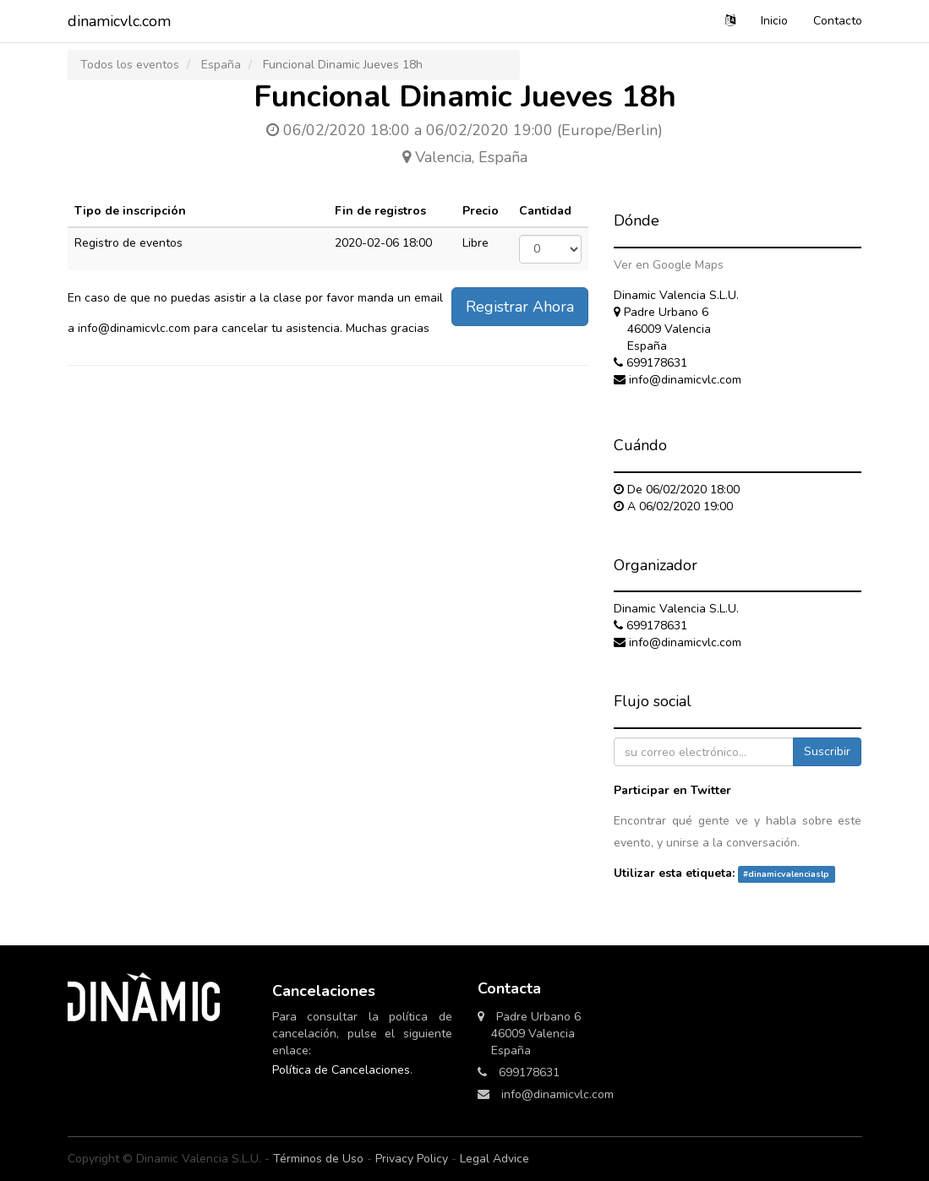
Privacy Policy (411, 1159)
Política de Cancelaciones (341, 1070)
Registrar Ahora (520, 307)
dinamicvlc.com (119, 21)
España (221, 65)
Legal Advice (494, 1159)
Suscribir (827, 751)
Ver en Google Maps (669, 265)
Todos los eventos (129, 65)
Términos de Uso (318, 1159)
